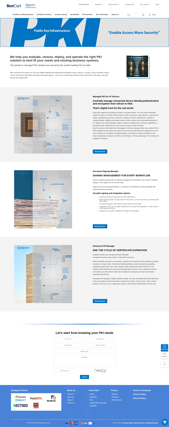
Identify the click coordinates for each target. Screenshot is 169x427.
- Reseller (114, 394)
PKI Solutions (88, 14)
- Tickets (92, 394)
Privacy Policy (139, 394)
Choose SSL (129, 4)
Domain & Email (61, 14)
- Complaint (93, 406)
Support (98, 4)
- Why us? (70, 400)
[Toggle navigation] (164, 422)
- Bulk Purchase (116, 400)
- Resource (70, 397)
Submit (84, 377)
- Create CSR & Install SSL (97, 403)
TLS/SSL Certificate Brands (23, 14)
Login (157, 4)
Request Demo (100, 151)
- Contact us (71, 403)
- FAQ (91, 400)
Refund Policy (139, 398)
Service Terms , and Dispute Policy (146, 423)
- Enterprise (115, 397)
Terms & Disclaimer (142, 390)
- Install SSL (93, 397)
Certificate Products (44, 14)
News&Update (84, 4)
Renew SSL (113, 4)
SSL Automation (103, 14)
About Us (116, 14)
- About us (70, 394)
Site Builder (75, 14)
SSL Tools (143, 4)
